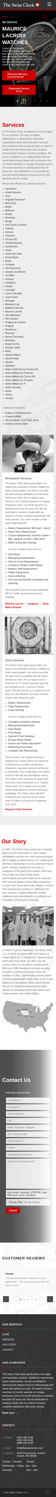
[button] (34, 101)
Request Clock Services (18, 809)
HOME (5, 1334)
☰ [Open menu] (49, 4)
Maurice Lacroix (14, 603)
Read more (10, 1413)
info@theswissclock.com (30, 1448)
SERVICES (8, 1339)
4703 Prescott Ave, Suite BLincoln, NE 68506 (31, 1454)
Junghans (33, 603)
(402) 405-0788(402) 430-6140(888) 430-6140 (25, 1440)
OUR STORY (9, 1344)
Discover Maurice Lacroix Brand (17, 75)
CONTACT (8, 1350)
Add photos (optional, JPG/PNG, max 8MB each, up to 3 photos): (27, 1193)
